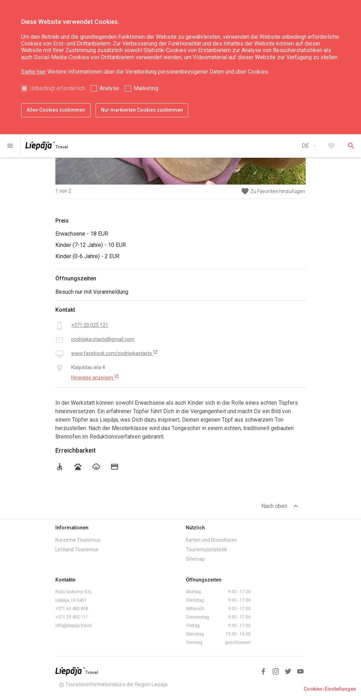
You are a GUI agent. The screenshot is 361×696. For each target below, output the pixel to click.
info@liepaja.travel (73, 625)
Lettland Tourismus (76, 549)
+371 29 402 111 (71, 617)
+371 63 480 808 (71, 608)
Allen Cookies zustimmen (55, 110)
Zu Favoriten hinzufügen (273, 191)
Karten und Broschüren (211, 540)
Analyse (109, 88)
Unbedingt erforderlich (57, 88)
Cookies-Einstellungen (330, 689)
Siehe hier (33, 71)
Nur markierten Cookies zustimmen (142, 110)
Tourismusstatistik (206, 549)
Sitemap (195, 559)
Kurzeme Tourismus (77, 540)
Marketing (146, 88)
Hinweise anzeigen (95, 377)
